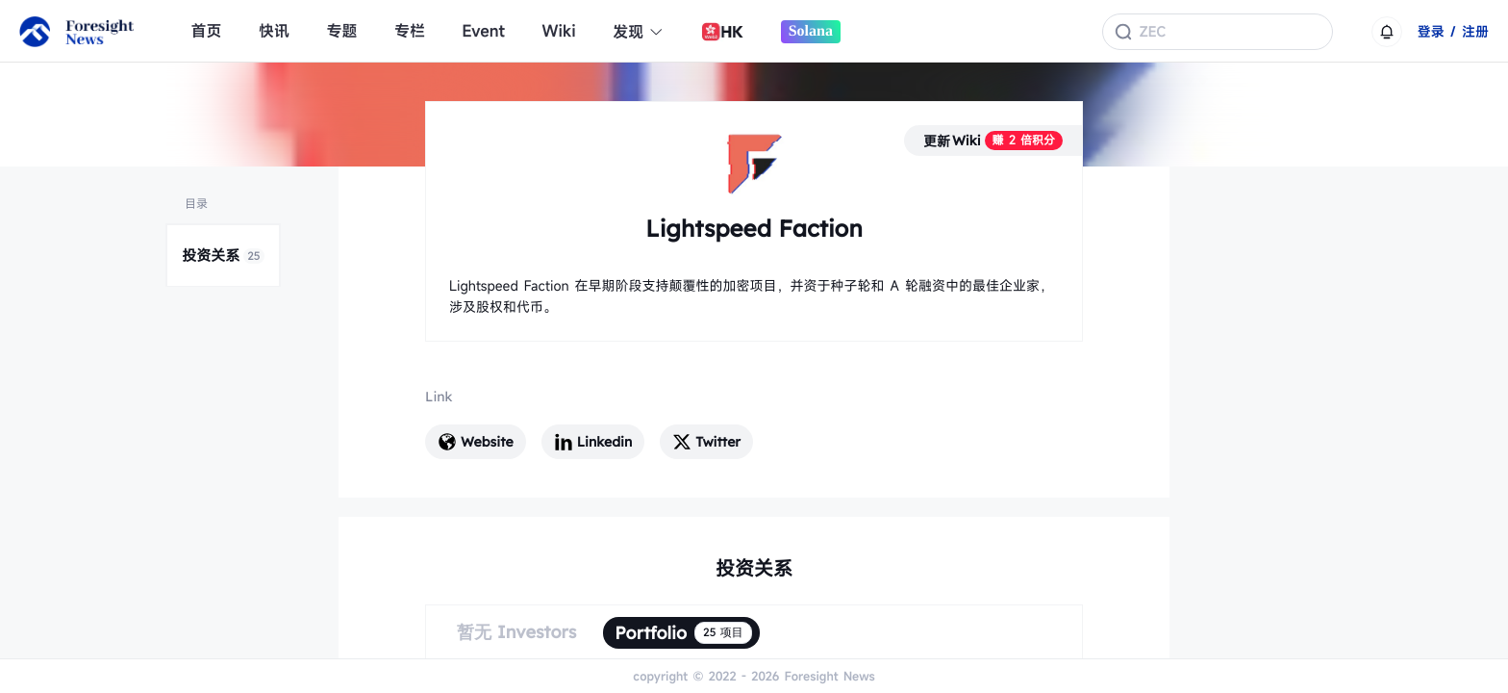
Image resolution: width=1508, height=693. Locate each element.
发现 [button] (638, 31)
